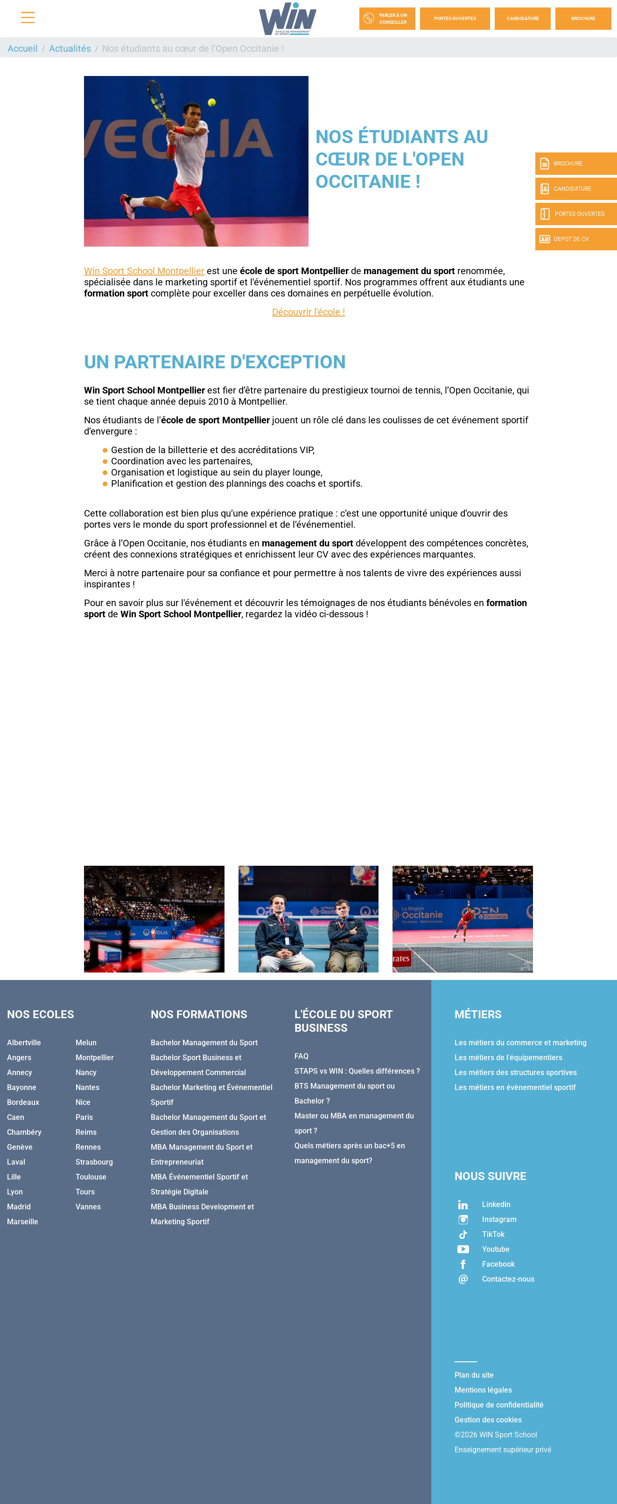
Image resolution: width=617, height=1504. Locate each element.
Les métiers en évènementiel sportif (515, 1087)
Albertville (24, 1042)
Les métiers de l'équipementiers (508, 1057)
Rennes (88, 1147)
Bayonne (21, 1087)
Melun (86, 1042)
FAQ (301, 1056)
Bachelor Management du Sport (204, 1042)
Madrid (19, 1206)
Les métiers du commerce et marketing (521, 1042)
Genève (20, 1147)
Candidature (523, 18)
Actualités (70, 48)
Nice (83, 1102)
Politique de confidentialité (499, 1405)
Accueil (22, 48)
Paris (84, 1117)
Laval (16, 1162)
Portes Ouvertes (455, 18)
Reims (86, 1132)
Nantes (87, 1087)
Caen (15, 1117)
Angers (19, 1057)
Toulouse (91, 1177)
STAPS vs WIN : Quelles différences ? (357, 1071)
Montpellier (95, 1057)
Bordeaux (23, 1102)
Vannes (88, 1206)
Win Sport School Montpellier (144, 270)
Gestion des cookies (488, 1419)
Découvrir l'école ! (308, 311)
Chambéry (24, 1132)
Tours (85, 1191)
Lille (14, 1177)
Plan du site (474, 1375)
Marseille (22, 1221)
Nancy (86, 1072)
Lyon (15, 1191)
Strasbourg (94, 1162)
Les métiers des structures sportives (516, 1072)
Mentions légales (483, 1390)
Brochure (583, 18)
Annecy (19, 1072)
